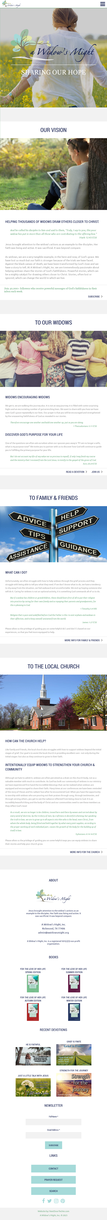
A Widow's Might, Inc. (50, 1215)
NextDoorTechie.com (59, 1211)
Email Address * (53, 1129)
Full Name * (53, 1116)
